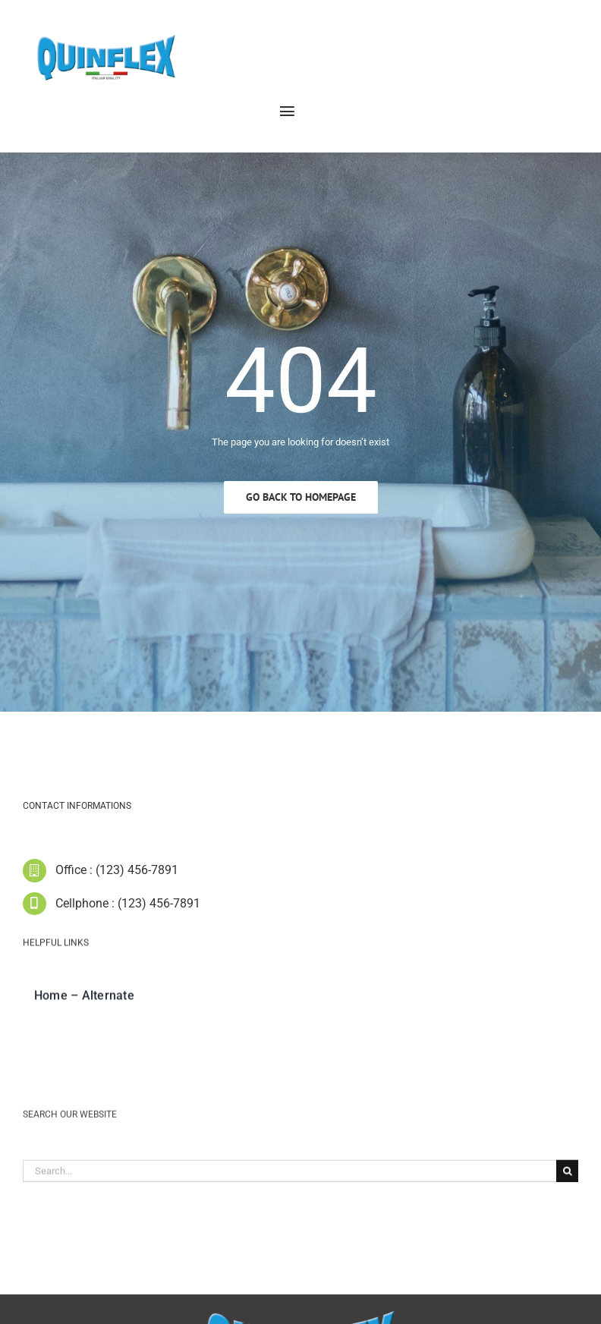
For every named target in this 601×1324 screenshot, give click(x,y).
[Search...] (289, 1176)
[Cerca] (567, 1176)
